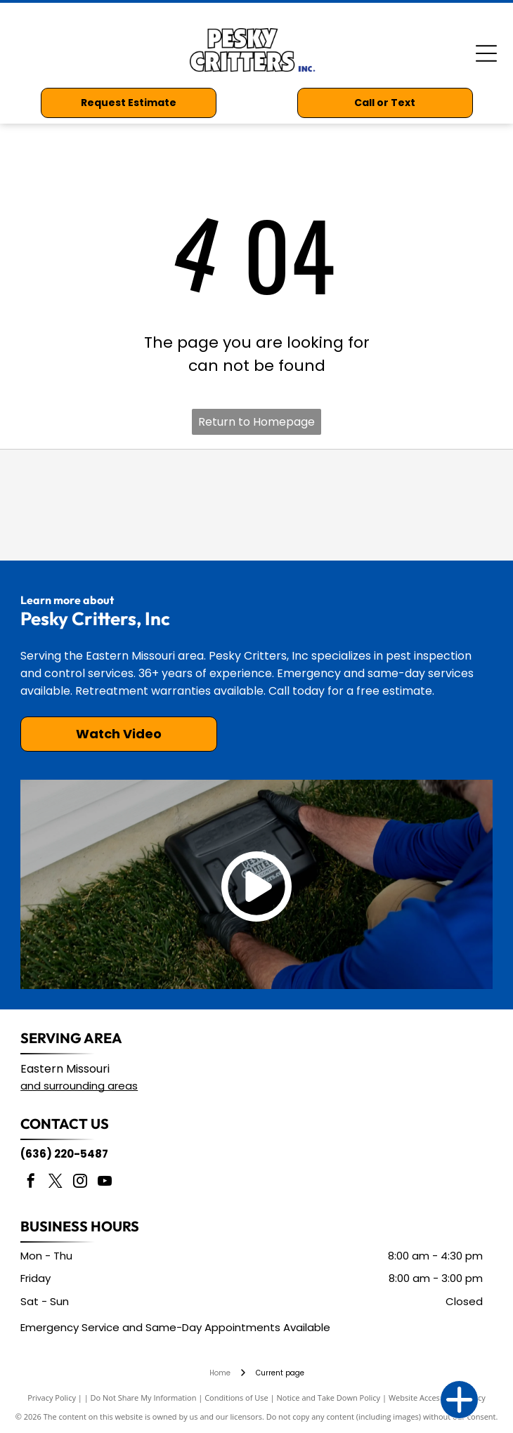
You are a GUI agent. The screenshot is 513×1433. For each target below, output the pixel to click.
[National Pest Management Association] (183, 505)
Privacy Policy (51, 1397)
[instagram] (80, 1182)
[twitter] (55, 1182)
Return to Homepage (256, 422)
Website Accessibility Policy (437, 1397)
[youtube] (104, 1182)
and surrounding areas (79, 1085)
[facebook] (30, 1182)
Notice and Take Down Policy (329, 1397)
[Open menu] (486, 53)
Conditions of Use (236, 1397)
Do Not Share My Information (144, 1397)
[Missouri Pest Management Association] (329, 505)
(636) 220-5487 (64, 1153)
